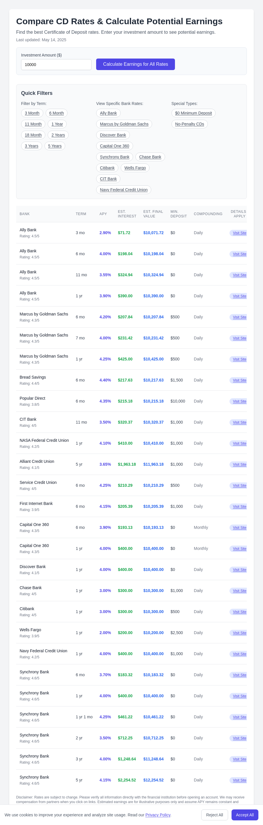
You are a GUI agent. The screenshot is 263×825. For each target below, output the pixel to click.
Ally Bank (108, 113)
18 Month (33, 135)
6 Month (56, 113)
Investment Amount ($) (41, 55)
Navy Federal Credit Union (124, 189)
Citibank (107, 168)
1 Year (57, 124)
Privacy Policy (158, 815)
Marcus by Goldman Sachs (124, 124)
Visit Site (239, 233)
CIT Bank (108, 178)
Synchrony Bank (114, 157)
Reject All (214, 815)
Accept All (245, 815)
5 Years (55, 146)
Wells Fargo (135, 168)
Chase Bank (150, 157)
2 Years (58, 135)
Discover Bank (113, 135)
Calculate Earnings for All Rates (135, 64)
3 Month (32, 113)
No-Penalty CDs (189, 124)
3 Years (31, 146)
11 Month (33, 124)
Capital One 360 (114, 146)
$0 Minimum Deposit (193, 113)
